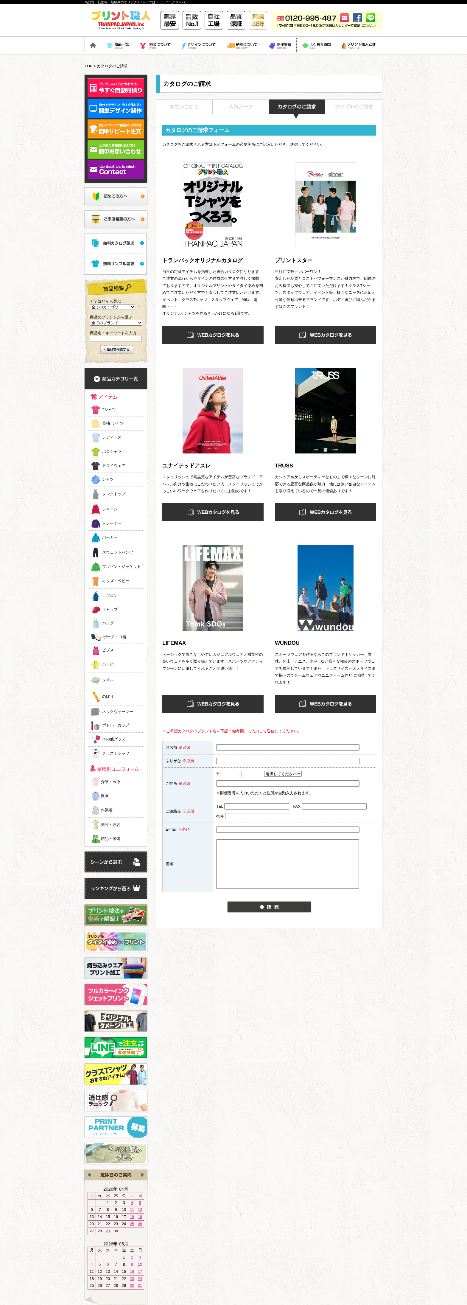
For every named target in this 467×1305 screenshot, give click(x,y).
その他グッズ (113, 739)
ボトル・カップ (115, 725)
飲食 (99, 795)
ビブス (108, 650)
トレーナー (112, 523)
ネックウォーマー (117, 711)
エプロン (110, 596)
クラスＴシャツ (115, 753)
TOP (88, 66)
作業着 (101, 810)
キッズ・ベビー (115, 581)
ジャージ (110, 509)
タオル (108, 680)
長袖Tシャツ (113, 423)
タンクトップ (113, 494)
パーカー (110, 537)
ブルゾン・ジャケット (121, 567)
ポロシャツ (112, 452)
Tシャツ (109, 409)
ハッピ (108, 664)
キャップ (110, 610)
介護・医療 (105, 781)
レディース (112, 437)
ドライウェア (113, 465)
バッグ (108, 623)
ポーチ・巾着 (114, 637)
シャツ (108, 479)
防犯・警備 (105, 838)
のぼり (108, 697)
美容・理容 (105, 824)
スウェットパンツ (117, 552)
